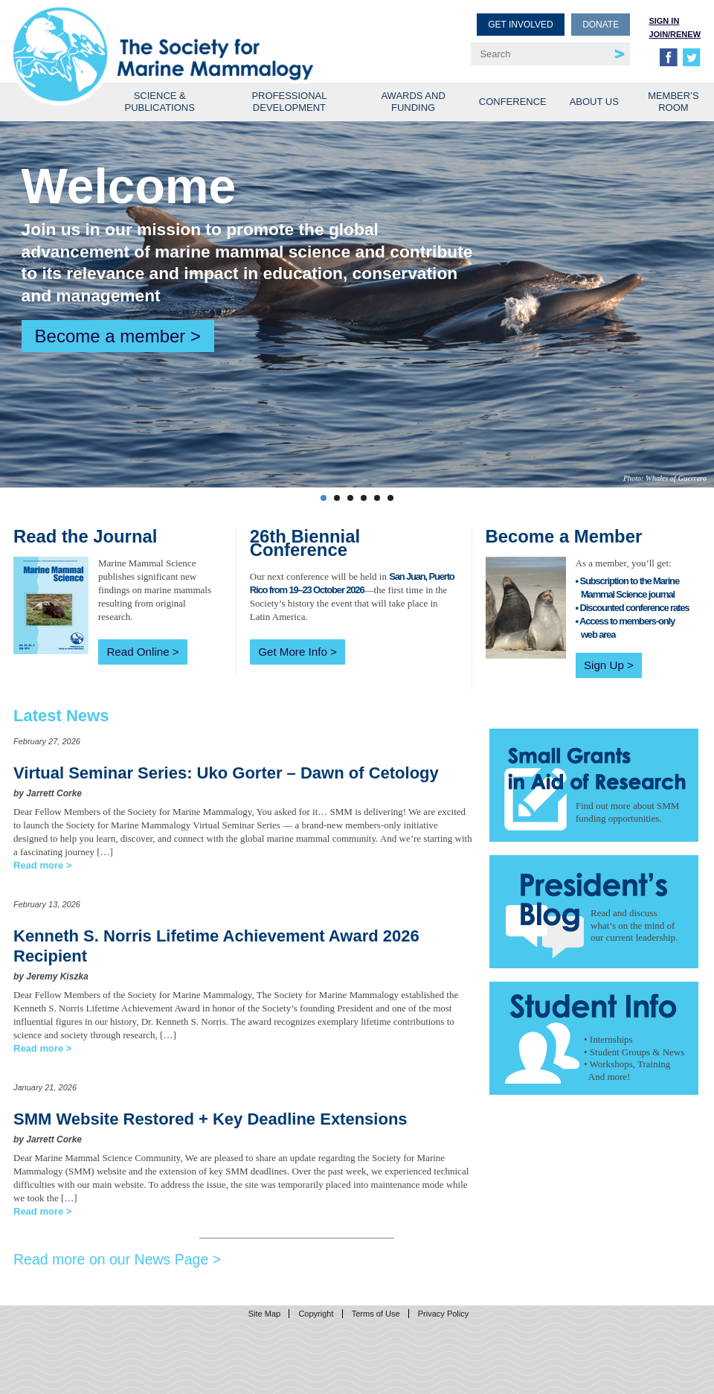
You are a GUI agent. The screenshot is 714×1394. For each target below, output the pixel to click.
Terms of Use (376, 1313)
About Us (594, 101)
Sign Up (604, 665)
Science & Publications (160, 101)
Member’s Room (673, 101)
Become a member (110, 336)
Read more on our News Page (110, 1259)
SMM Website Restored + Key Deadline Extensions (210, 1119)
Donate (600, 24)
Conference (513, 101)
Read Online (137, 651)
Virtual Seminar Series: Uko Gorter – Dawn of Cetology (226, 773)
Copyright (315, 1313)
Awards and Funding (413, 101)
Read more (38, 865)
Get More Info (292, 651)
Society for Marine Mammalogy (187, 35)
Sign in (664, 20)
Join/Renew (675, 34)
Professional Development (289, 101)
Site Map (264, 1313)
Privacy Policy (443, 1313)
